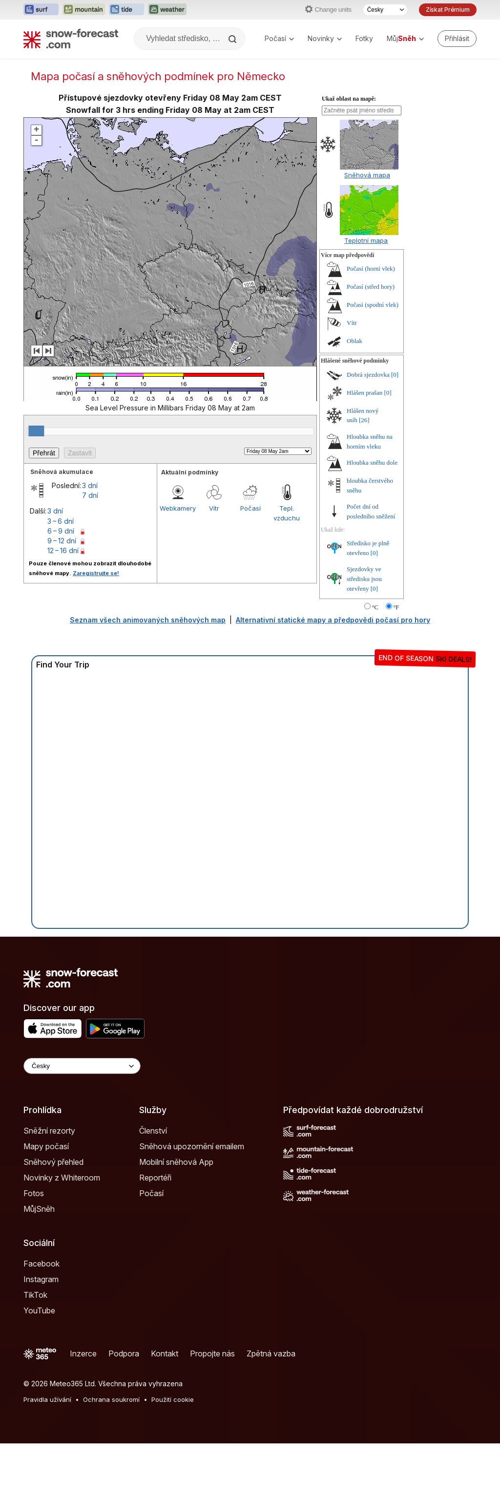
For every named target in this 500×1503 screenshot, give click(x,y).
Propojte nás (212, 1353)
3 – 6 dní (60, 521)
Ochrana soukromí (111, 1399)
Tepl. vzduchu (286, 513)
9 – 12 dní (61, 541)
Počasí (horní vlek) (371, 268)
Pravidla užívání (47, 1399)
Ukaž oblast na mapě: (349, 98)
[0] (394, 374)
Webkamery (178, 508)
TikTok (35, 1295)
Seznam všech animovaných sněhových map (148, 620)
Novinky (325, 38)
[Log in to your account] (457, 38)
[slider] (36, 431)
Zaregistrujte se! (96, 573)
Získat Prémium (448, 9)
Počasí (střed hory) (371, 286)
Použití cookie (172, 1399)
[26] (364, 420)
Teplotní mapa (366, 240)
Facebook (41, 1263)
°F (396, 607)
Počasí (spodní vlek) (372, 304)
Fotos (33, 1193)
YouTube (39, 1310)
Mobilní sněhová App (176, 1162)
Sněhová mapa (367, 175)
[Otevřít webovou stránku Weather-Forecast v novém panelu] (167, 9)
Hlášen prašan (364, 392)
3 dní (90, 485)
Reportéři (155, 1177)
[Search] (233, 39)
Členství (153, 1131)
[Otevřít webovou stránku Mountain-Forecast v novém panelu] (83, 9)
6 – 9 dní (60, 531)
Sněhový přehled (53, 1162)
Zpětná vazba (271, 1353)
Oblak (354, 340)
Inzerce (83, 1353)
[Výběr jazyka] (385, 9)
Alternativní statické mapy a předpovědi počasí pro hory (333, 620)
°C (375, 607)
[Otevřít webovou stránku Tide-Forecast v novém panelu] (126, 9)
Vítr (214, 508)
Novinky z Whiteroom (61, 1177)
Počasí (279, 38)
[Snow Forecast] (70, 38)
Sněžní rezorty (49, 1131)
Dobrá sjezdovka (368, 374)
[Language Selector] (82, 1066)
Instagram (41, 1279)
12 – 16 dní (63, 550)
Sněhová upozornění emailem (191, 1146)
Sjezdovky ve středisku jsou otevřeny (364, 578)
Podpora (123, 1353)
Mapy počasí (46, 1146)
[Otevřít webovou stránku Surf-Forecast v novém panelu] (41, 9)
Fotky (364, 38)
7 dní (90, 495)
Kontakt (164, 1353)
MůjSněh (39, 1209)
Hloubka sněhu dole (372, 462)
